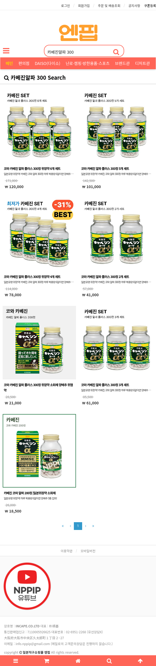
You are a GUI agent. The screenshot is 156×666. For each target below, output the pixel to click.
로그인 (65, 5)
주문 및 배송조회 (109, 5)
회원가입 (84, 5)
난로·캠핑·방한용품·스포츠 (87, 63)
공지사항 (134, 5)
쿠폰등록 (150, 5)
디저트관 (142, 63)
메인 (9, 63)
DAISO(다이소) (47, 63)
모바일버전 (88, 550)
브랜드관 (122, 63)
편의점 (23, 63)
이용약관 (67, 550)
